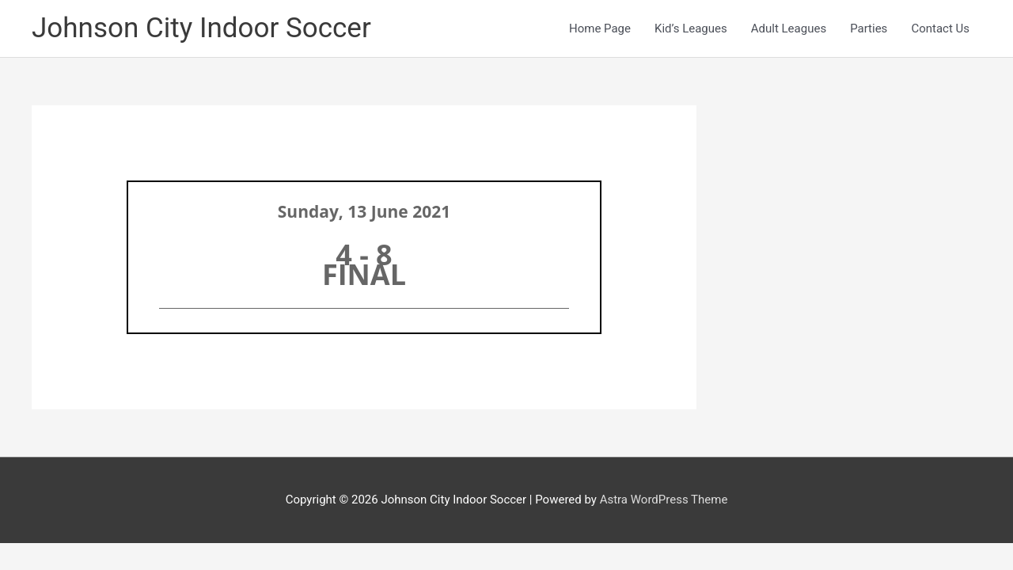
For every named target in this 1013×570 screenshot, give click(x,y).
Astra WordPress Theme (664, 499)
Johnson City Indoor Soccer (201, 28)
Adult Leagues (788, 28)
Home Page (600, 28)
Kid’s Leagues (690, 28)
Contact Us (940, 28)
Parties (868, 28)
